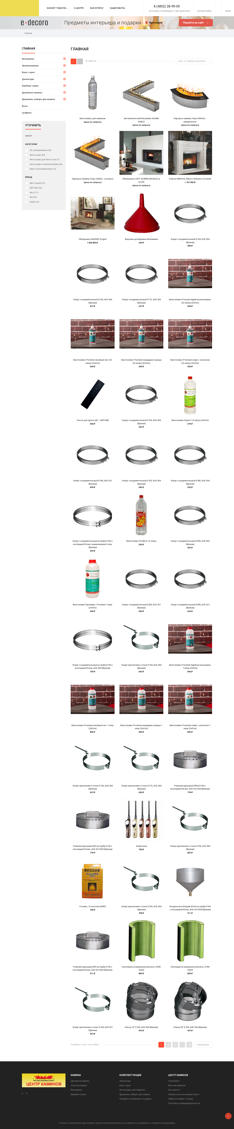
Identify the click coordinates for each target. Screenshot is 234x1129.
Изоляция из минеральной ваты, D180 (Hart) (190, 968)
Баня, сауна (28, 72)
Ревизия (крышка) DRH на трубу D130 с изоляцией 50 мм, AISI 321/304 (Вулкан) (92, 968)
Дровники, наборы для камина (38, 99)
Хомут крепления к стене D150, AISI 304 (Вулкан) (141, 908)
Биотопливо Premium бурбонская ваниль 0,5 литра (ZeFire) (190, 301)
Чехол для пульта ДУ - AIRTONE (93, 420)
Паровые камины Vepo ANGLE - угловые (92, 179)
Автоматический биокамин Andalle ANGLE (141, 120)
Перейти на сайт (196, 22)
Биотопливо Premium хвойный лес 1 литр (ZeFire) (93, 727)
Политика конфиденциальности (184, 1103)
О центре (79, 8)
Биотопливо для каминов (92, 118)
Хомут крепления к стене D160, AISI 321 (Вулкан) (93, 1029)
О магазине (173, 1081)
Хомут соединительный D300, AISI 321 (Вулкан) (190, 606)
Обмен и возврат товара (180, 1099)
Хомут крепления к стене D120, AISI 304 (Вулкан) (93, 787)
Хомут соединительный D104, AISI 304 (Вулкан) (190, 241)
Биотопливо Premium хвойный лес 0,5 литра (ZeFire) (92, 361)
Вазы (25, 106)
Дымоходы (28, 79)
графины (27, 112)
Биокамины (28, 59)
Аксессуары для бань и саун (44, 159)
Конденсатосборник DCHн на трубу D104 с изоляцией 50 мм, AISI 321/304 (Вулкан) (190, 908)
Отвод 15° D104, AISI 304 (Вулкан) (141, 1027)
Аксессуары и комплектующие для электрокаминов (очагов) (47, 164)
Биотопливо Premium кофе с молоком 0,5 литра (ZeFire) (190, 361)
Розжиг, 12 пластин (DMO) (92, 906)
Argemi (34, 202)
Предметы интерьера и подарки (135, 1099)
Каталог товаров (56, 8)
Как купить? (97, 8)
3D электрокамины (40, 150)
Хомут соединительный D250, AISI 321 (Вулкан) (141, 606)
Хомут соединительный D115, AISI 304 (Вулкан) (141, 301)
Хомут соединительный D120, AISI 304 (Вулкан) (92, 301)
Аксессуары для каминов (132, 1090)
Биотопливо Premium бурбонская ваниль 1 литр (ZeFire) (190, 666)
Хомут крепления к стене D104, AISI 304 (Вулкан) (141, 666)
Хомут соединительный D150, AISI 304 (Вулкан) (141, 482)
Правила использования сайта (183, 1094)
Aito (34, 193)
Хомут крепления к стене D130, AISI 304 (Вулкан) (190, 848)
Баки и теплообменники (43, 169)
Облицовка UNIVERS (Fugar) (93, 239)
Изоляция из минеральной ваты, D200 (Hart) (141, 968)
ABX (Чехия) (37, 183)
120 (189, 1044)
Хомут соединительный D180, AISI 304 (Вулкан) (190, 482)
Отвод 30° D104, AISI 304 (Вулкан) (190, 1027)
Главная (28, 48)
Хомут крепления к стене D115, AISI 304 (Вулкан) (141, 787)
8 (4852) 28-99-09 (157, 5)
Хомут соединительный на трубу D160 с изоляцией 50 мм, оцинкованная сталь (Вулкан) (92, 544)
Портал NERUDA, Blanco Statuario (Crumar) (190, 179)
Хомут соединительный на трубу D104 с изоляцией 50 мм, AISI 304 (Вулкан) (92, 666)
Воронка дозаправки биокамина (141, 239)
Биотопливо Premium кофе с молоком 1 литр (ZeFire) (190, 727)
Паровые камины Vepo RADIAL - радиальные (190, 120)
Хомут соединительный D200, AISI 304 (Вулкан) (190, 542)
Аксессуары (37, 155)
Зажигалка (141, 846)
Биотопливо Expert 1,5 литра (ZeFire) (190, 420)
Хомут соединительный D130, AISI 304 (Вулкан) (141, 422)
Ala (33, 197)
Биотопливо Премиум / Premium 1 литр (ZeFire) (92, 606)
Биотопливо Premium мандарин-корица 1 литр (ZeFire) (141, 727)
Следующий (203, 1045)
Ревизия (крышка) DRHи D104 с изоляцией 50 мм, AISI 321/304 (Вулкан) (190, 787)
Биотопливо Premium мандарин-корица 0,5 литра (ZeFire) (141, 361)
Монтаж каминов (176, 1085)
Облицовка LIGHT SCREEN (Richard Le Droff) (141, 180)
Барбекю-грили (30, 86)
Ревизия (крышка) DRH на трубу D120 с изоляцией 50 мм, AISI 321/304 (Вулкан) (92, 848)
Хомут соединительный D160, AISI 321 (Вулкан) (92, 482)
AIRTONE (36, 188)
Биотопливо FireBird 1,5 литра (141, 541)
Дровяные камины (32, 92)
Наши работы (117, 8)
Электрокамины (30, 65)
